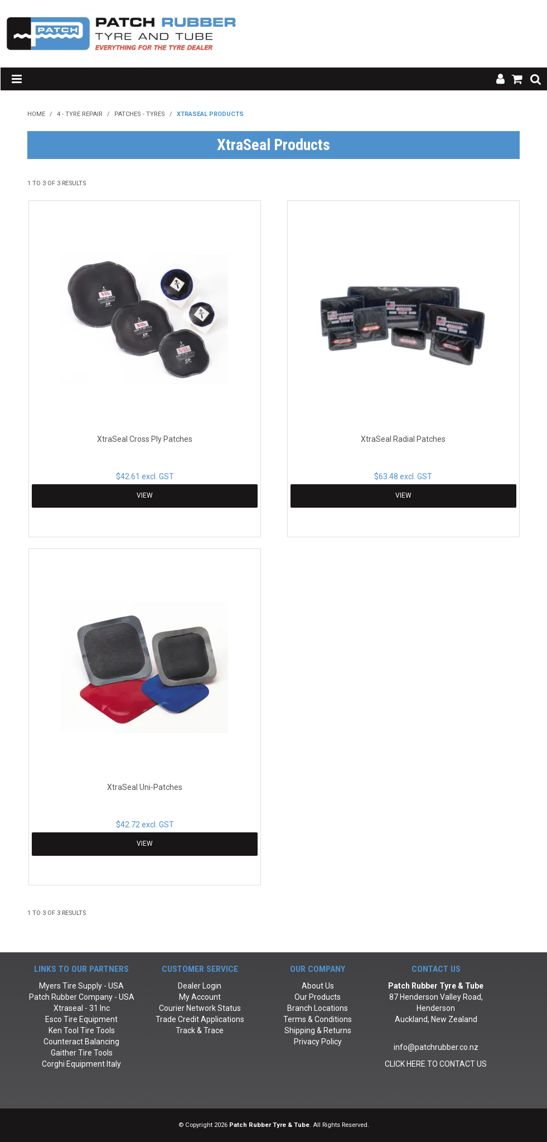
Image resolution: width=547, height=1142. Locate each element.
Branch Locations (317, 1008)
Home (36, 114)
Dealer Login (199, 985)
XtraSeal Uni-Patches (144, 787)
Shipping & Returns (317, 1030)
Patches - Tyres (139, 114)
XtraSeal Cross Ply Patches (144, 439)
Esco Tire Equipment (81, 1019)
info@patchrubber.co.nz (436, 1047)
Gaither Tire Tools (82, 1052)
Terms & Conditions (317, 1019)
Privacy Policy (318, 1041)
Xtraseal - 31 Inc (82, 1008)
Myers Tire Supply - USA (81, 985)
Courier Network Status (200, 1008)
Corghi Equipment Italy (81, 1063)
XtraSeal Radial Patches (403, 439)
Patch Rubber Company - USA (81, 996)
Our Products (317, 996)
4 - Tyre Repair (80, 114)
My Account (200, 996)
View (145, 495)
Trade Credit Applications (200, 1019)
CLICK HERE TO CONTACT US (436, 1063)
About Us (318, 985)
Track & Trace (200, 1030)
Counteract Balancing (81, 1041)
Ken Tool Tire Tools (82, 1030)
